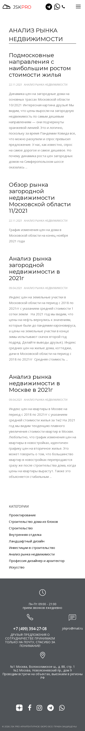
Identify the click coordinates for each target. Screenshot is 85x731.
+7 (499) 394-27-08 (30, 628)
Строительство (21, 528)
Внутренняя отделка (25, 534)
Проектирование (22, 515)
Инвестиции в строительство (32, 547)
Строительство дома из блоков (33, 521)
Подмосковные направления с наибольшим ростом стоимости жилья (40, 65)
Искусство (17, 567)
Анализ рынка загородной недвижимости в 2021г (34, 268)
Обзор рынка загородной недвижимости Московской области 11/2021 (40, 197)
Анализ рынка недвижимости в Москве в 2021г (34, 383)
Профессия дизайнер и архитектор (37, 560)
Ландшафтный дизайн (26, 541)
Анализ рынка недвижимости (45, 84)
